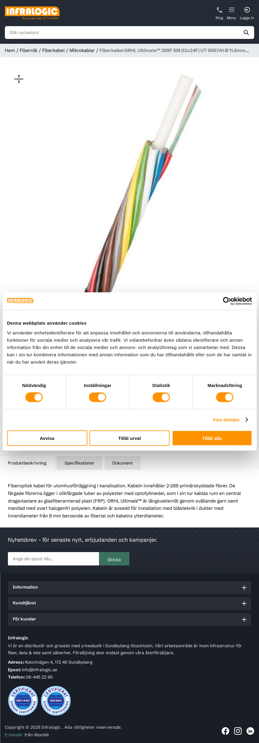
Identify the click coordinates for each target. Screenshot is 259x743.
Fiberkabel (53, 50)
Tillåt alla (212, 438)
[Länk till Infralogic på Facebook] (225, 731)
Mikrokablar (82, 50)
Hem (10, 50)
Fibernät (28, 50)
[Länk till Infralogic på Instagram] (238, 731)
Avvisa (47, 438)
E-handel (13, 735)
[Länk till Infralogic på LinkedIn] (250, 731)
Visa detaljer (226, 419)
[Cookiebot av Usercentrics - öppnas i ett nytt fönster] (225, 301)
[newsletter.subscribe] (53, 558)
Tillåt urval (129, 438)
